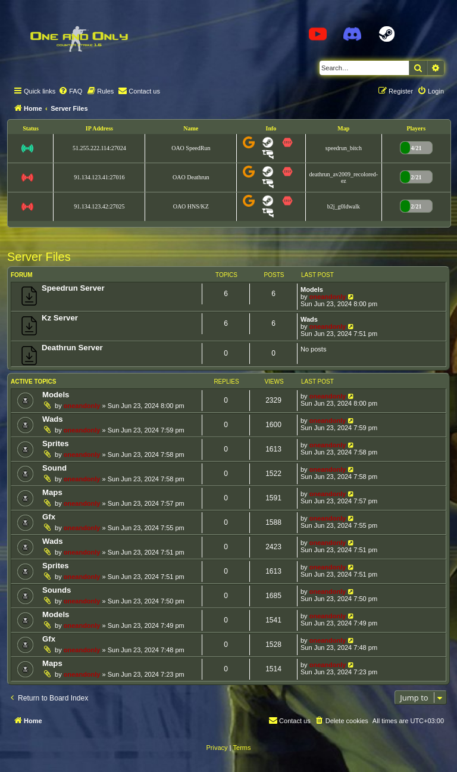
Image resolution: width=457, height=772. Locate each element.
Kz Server (60, 317)
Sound (54, 467)
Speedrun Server (73, 288)
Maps (52, 492)
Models (312, 289)
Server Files (39, 256)
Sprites (55, 443)
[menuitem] (70, 91)
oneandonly (327, 296)
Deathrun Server (72, 347)
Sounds (56, 590)
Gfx (48, 516)
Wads (309, 319)
